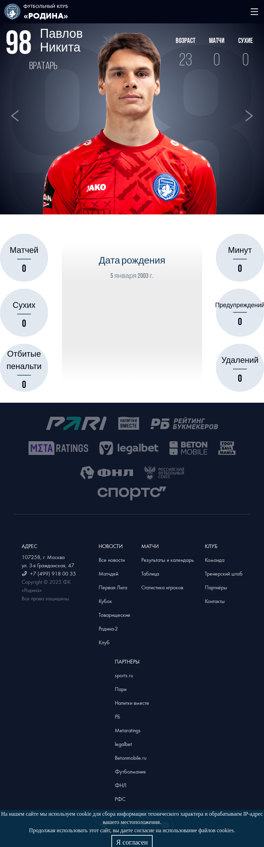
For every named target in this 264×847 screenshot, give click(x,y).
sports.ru (124, 675)
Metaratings (128, 730)
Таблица (150, 573)
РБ (117, 716)
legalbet (123, 743)
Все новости (112, 559)
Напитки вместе (132, 702)
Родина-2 (108, 628)
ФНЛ (120, 785)
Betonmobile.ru (130, 757)
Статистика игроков (162, 587)
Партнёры (216, 587)
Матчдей (108, 573)
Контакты (215, 601)
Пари (120, 689)
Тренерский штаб (224, 573)
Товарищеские (114, 614)
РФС (120, 798)
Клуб (104, 642)
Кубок (105, 601)
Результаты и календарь (167, 559)
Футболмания (130, 771)
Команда (214, 559)
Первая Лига (113, 587)
